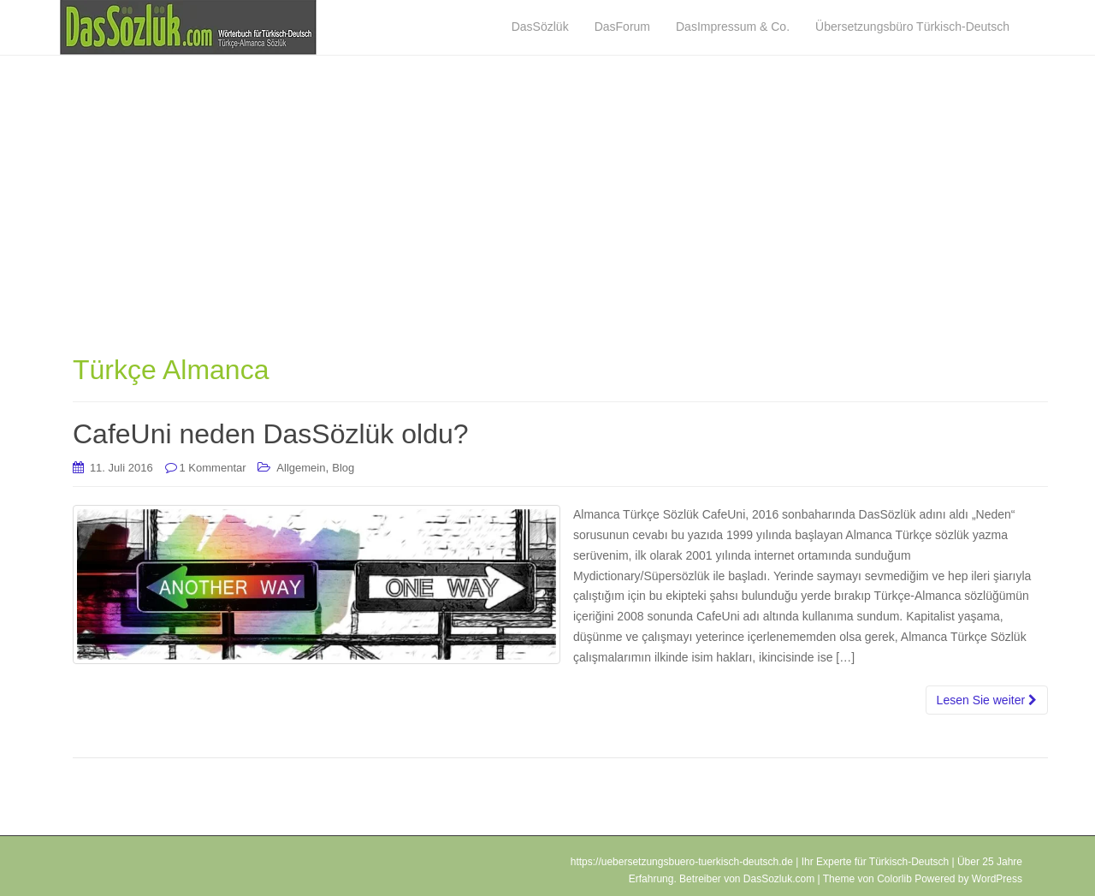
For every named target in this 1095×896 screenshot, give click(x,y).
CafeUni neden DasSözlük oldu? (271, 433)
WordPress (997, 879)
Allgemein (300, 467)
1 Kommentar (213, 467)
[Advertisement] (560, 218)
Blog (343, 467)
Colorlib (894, 879)
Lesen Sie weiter (987, 700)
